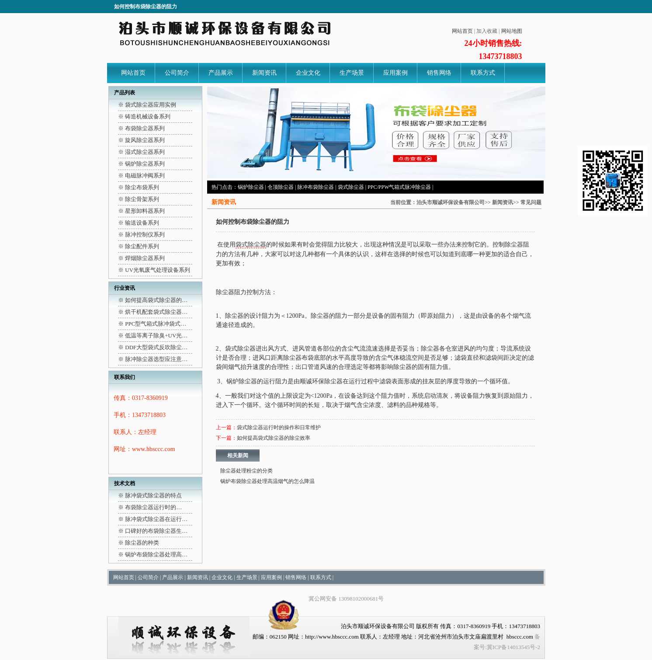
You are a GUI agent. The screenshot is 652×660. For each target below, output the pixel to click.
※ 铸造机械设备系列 (144, 116)
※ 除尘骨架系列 (138, 199)
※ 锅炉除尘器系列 (141, 163)
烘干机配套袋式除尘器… (156, 312)
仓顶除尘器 (280, 187)
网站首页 (462, 31)
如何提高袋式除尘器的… (156, 300)
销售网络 (439, 72)
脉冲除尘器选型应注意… (156, 359)
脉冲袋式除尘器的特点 (153, 495)
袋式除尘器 (351, 187)
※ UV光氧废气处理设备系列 (154, 270)
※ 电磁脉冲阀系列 (141, 175)
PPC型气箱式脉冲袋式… (155, 323)
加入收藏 (486, 31)
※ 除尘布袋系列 (138, 187)
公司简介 (177, 72)
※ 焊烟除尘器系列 (141, 258)
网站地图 (511, 31)
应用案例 (395, 72)
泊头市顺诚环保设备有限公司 (450, 202)
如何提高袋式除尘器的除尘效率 (273, 438)
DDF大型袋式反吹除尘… (156, 347)
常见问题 (530, 202)
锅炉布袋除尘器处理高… (156, 554)
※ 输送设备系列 (138, 222)
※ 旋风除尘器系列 (141, 140)
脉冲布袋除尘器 (315, 187)
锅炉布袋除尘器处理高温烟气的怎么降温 (267, 481)
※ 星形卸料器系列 (141, 211)
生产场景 (352, 72)
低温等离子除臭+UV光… (156, 335)
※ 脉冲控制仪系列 (141, 234)
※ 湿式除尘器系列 (141, 152)
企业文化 (308, 72)
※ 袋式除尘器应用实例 (147, 104)
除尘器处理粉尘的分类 (246, 471)
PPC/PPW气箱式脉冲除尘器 (399, 187)
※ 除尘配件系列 (138, 246)
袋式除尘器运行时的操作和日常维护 (279, 427)
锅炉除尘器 (251, 187)
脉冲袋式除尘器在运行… (156, 519)
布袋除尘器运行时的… (153, 507)
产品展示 (220, 72)
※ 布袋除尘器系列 (141, 128)
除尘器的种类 (142, 542)
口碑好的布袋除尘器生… (156, 531)
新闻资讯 (264, 72)
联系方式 (483, 72)
